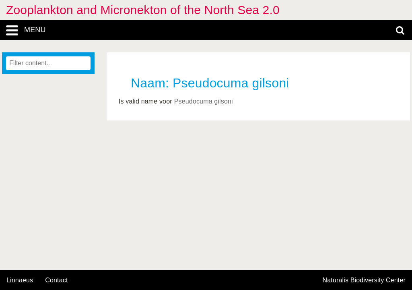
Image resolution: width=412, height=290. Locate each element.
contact (56, 280)
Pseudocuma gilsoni (203, 101)
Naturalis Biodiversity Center (364, 280)
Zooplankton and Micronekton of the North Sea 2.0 (143, 10)
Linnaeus (19, 280)
